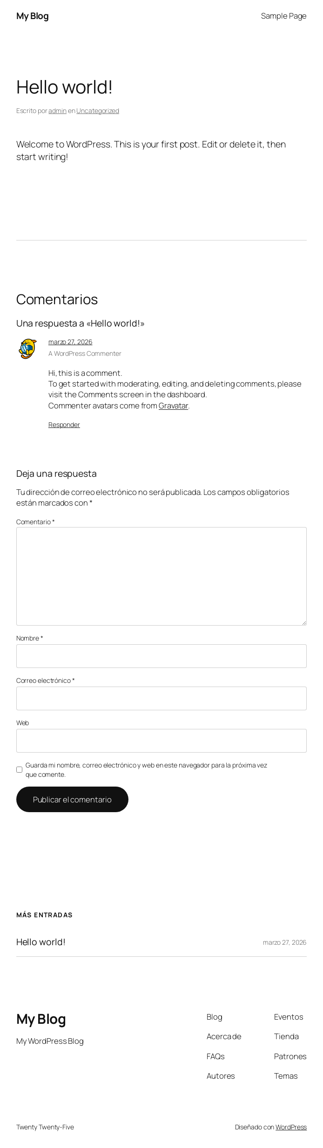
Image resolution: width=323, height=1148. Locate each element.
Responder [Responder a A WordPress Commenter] (64, 424)
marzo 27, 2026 (70, 341)
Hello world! (41, 942)
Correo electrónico (45, 680)
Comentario (35, 521)
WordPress (291, 1126)
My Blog (32, 15)
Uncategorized (97, 110)
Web (22, 722)
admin (57, 110)
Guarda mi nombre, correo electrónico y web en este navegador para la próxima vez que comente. (146, 770)
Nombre (29, 638)
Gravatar (173, 405)
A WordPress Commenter (84, 353)
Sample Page (284, 15)
